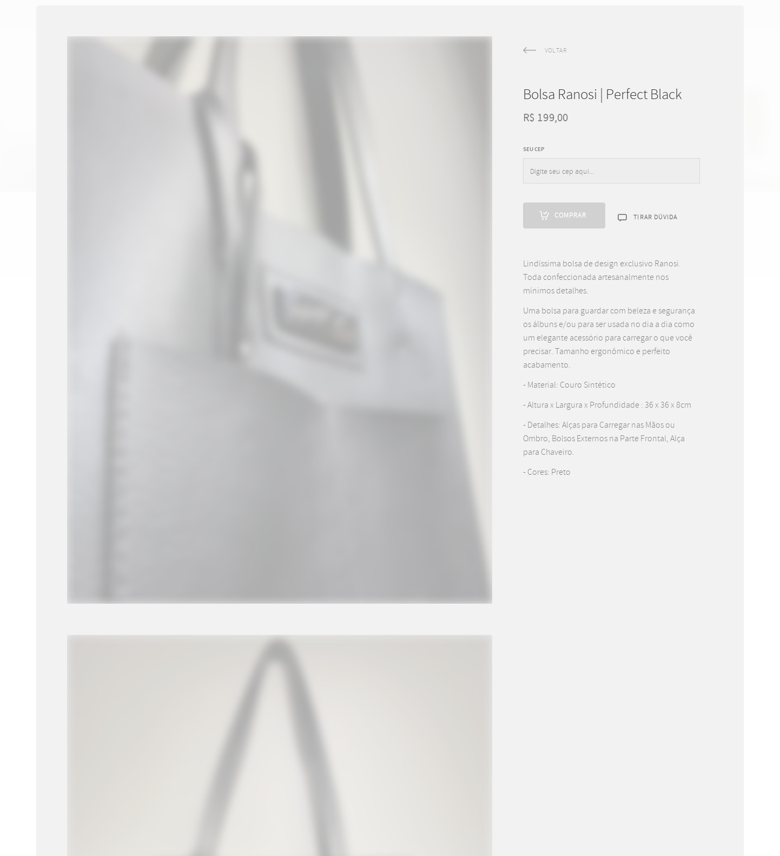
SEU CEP (533, 173)
